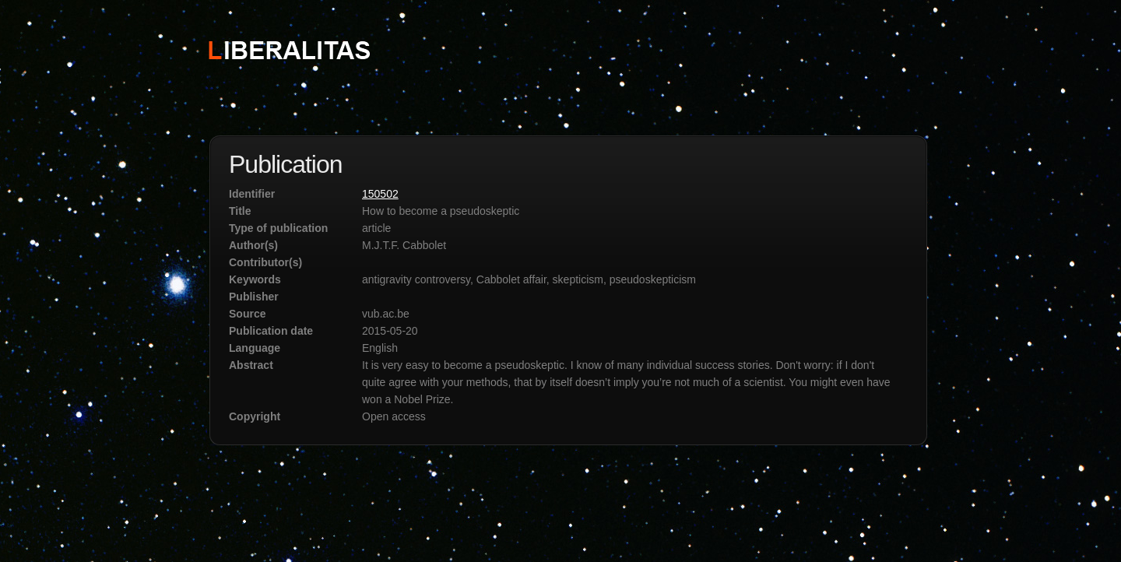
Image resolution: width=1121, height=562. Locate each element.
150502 (380, 194)
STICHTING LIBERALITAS (288, 49)
